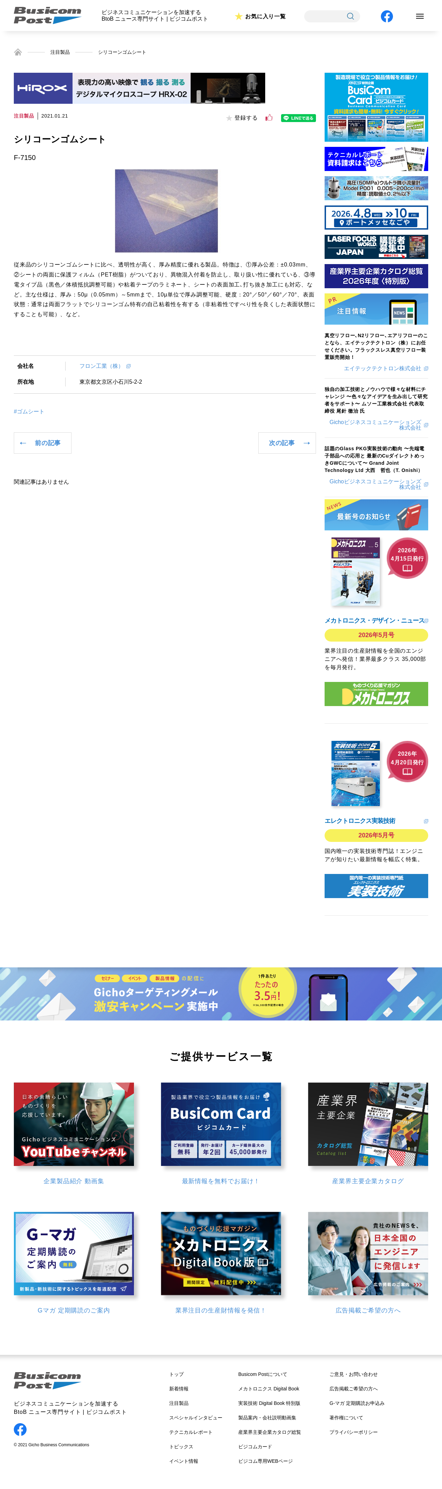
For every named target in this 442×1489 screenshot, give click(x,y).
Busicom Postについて (262, 1374)
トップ (176, 1374)
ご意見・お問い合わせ (353, 1374)
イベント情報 (183, 1461)
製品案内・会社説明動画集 (267, 1417)
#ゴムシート (29, 411)
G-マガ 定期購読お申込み (356, 1403)
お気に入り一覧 (265, 16)
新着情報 (179, 1388)
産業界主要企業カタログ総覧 (269, 1432)
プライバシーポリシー (353, 1432)
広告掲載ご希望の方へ (353, 1388)
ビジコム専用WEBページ (265, 1461)
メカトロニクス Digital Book (268, 1388)
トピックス (181, 1446)
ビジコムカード (255, 1446)
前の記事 (48, 443)
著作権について (346, 1417)
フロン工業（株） (101, 366)
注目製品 (60, 52)
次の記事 (282, 443)
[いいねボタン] (269, 117)
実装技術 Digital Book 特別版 (269, 1403)
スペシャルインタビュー (195, 1417)
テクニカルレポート (191, 1432)
